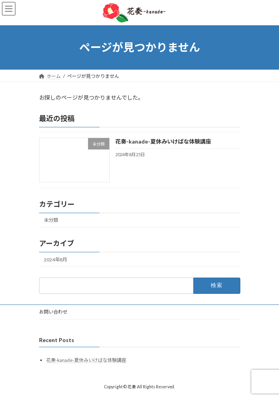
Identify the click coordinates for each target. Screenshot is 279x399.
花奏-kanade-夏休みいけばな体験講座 (163, 141)
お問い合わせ (53, 312)
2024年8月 (55, 259)
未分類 (51, 220)
